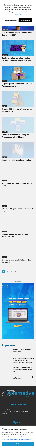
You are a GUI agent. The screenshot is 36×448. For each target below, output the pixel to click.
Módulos (4, 131)
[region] (18, 437)
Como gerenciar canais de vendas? (17, 160)
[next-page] (15, 271)
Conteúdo (4, 55)
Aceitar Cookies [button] (25, 20)
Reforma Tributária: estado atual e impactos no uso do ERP (22, 369)
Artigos (4, 80)
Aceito (18, 444)
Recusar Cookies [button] (11, 20)
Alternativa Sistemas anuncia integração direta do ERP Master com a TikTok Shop (23, 360)
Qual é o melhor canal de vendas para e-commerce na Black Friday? (16, 59)
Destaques (5, 29)
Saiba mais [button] (18, 14)
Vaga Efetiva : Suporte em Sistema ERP (22, 350)
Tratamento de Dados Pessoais (21, 439)
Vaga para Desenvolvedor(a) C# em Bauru (23, 378)
